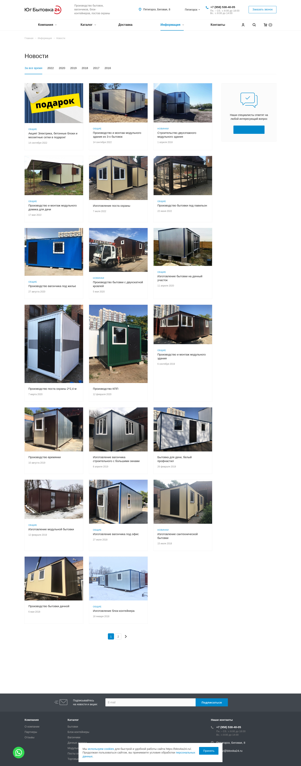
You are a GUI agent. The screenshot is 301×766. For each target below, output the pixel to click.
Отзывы (29, 737)
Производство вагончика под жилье (52, 286)
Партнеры (31, 732)
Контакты (218, 24)
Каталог (88, 25)
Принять (208, 750)
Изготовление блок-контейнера (114, 610)
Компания (47, 25)
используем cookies (101, 748)
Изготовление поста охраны (111, 205)
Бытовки (73, 726)
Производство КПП (105, 388)
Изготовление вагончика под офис (116, 534)
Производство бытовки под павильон (182, 205)
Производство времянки (44, 457)
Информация (172, 25)
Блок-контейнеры (78, 732)
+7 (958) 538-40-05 (222, 7)
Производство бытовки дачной (48, 606)
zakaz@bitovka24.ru (229, 750)
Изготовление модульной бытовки (51, 529)
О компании (32, 726)
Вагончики (74, 737)
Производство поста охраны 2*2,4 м (52, 388)
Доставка (125, 24)
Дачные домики (77, 742)
